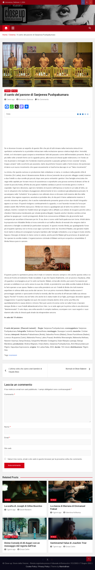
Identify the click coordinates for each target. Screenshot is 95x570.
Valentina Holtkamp (72, 512)
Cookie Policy (31, 566)
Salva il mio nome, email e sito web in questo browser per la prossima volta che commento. (45, 459)
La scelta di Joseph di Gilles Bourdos (23, 506)
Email (7, 438)
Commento (9, 394)
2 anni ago (9, 99)
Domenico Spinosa (24, 99)
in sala (14, 91)
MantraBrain (64, 566)
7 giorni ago (55, 547)
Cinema (7, 91)
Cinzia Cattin (23, 549)
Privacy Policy (43, 566)
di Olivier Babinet (76, 369)
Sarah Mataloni (24, 510)
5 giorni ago (10, 549)
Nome (7, 427)
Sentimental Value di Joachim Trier (68, 543)
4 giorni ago (55, 512)
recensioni (13, 355)
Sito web (7, 448)
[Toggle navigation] (13, 28)
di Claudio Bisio (25, 370)
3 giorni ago (10, 510)
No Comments (43, 99)
